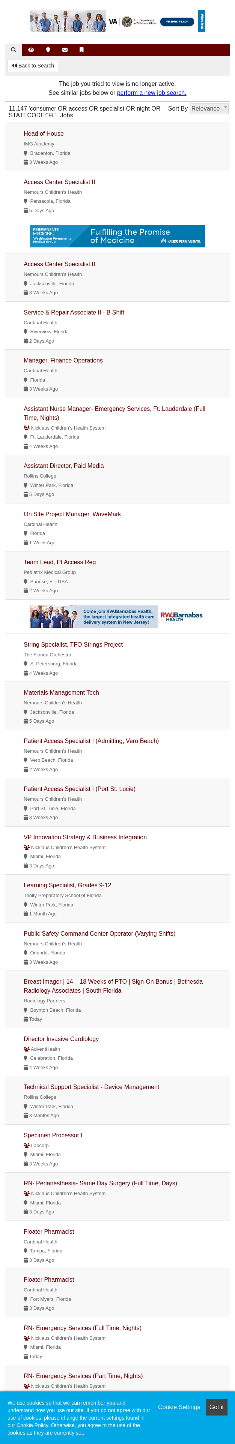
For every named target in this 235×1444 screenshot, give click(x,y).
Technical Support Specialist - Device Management (91, 1087)
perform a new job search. (152, 93)
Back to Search (33, 66)
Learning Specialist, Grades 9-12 (67, 885)
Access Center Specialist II (59, 182)
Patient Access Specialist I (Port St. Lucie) (80, 789)
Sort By (178, 108)
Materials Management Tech (61, 692)
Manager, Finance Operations (63, 360)
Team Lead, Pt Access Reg (60, 562)
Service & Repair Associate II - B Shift (74, 312)
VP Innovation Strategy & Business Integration (85, 837)
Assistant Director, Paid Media (64, 466)
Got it (216, 1407)
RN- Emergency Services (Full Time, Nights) (83, 1328)
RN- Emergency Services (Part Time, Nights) (83, 1376)
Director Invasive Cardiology (61, 1039)
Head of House (44, 133)
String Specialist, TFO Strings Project (73, 644)
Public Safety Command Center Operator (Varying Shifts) (99, 933)
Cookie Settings (179, 1407)
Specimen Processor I (53, 1135)
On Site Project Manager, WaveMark (72, 514)
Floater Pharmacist (49, 1231)
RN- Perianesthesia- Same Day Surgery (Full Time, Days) (100, 1183)
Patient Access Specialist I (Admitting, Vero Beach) (91, 741)
